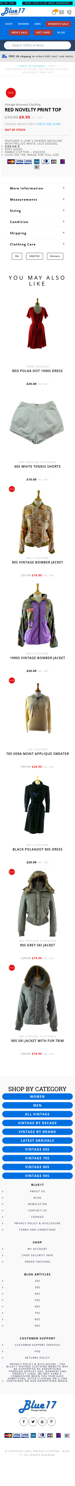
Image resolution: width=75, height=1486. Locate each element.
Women (23, 24)
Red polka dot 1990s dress (37, 371)
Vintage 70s (37, 1158)
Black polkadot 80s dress (38, 849)
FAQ (37, 1351)
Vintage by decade (37, 1123)
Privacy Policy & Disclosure (37, 1223)
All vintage (37, 1114)
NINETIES (34, 256)
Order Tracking (37, 1261)
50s (37, 1300)
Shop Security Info (37, 1255)
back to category (31, 66)
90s (17, 256)
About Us (37, 1191)
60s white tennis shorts (37, 466)
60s (37, 1306)
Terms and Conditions (37, 1229)
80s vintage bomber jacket (37, 562)
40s (37, 1293)
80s (37, 1319)
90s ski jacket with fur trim (37, 1041)
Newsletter (37, 1204)
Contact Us (37, 1210)
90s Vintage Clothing (53, 69)
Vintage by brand (37, 1132)
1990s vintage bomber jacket (37, 658)
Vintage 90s (37, 1176)
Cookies (37, 1217)
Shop (9, 24)
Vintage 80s (37, 1167)
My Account (37, 1249)
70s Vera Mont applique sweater (37, 754)
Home (51, 66)
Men (38, 24)
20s (37, 1281)
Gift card (43, 32)
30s (37, 1287)
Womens (55, 256)
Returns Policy (37, 1357)
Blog (61, 32)
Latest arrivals (37, 1140)
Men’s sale (19, 32)
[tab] (37, 188)
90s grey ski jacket (37, 945)
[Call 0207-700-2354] (69, 12)
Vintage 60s (37, 1149)
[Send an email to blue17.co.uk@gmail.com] (61, 12)
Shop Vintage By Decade (21, 69)
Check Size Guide (48, 124)
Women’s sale (58, 24)
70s (37, 1313)
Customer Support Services (37, 1345)
